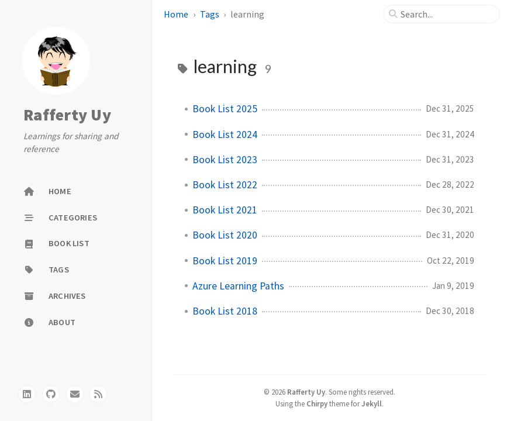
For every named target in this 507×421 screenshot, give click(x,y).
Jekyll (371, 403)
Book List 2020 (224, 235)
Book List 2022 (224, 184)
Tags (210, 14)
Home (177, 14)
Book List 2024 (224, 134)
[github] (51, 394)
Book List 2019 (224, 260)
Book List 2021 (224, 209)
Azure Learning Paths (238, 285)
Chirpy (316, 403)
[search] (446, 14)
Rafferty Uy (67, 114)
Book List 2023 (224, 159)
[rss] (98, 394)
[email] (75, 394)
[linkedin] (27, 394)
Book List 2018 (224, 311)
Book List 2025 (224, 108)
